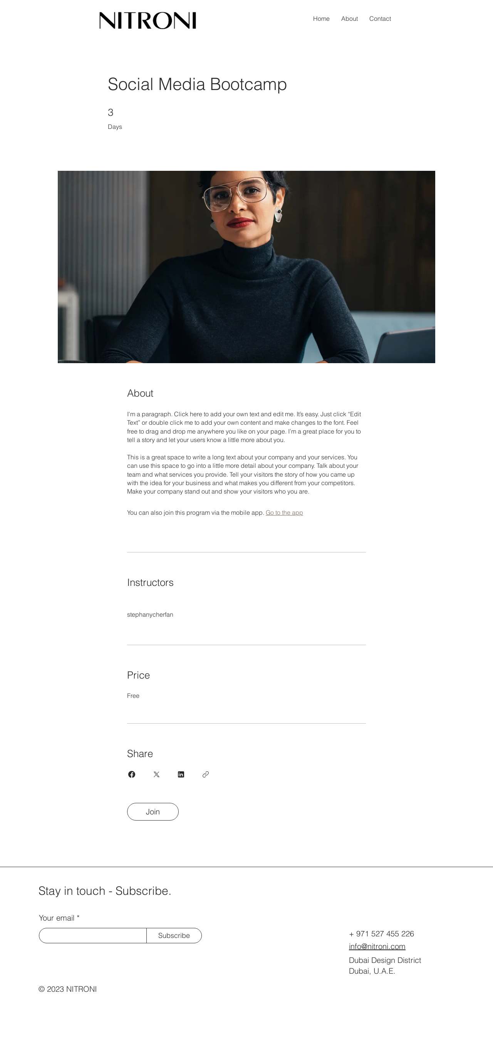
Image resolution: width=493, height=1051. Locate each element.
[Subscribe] (174, 935)
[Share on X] (156, 774)
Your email (56, 918)
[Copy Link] (205, 774)
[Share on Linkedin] (181, 774)
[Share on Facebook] (131, 774)
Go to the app (284, 512)
